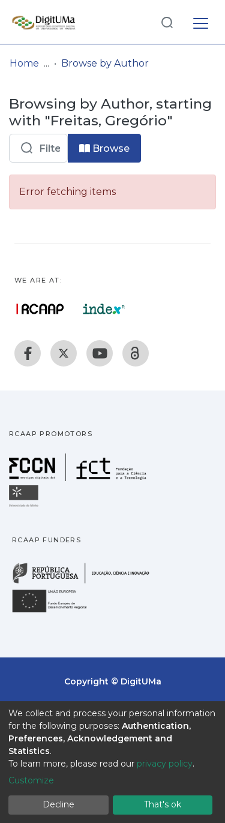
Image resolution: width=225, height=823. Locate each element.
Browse (104, 148)
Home (24, 63)
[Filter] (38, 148)
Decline (58, 804)
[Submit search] (167, 22)
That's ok (162, 804)
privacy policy (165, 763)
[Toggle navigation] (200, 21)
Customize (31, 780)
